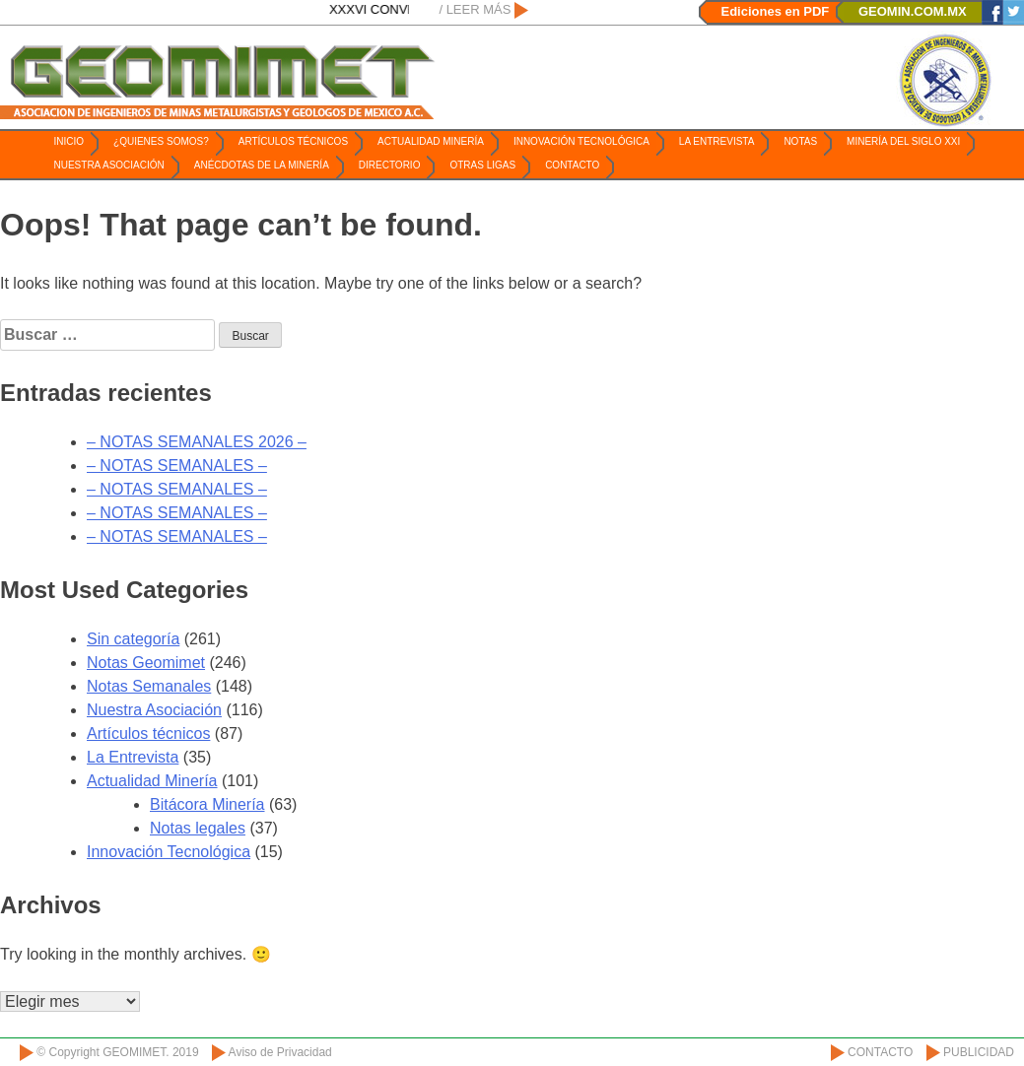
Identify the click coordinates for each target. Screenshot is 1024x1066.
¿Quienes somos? (161, 141)
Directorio (390, 165)
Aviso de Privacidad (280, 1052)
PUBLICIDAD (978, 1052)
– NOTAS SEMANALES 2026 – (197, 441)
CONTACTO (880, 1052)
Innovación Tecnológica (581, 141)
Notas (800, 141)
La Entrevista (717, 141)
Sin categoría (133, 639)
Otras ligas (482, 165)
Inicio (69, 141)
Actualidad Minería (430, 141)
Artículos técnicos (293, 141)
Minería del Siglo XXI (903, 141)
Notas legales (197, 828)
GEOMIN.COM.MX (912, 11)
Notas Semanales (149, 686)
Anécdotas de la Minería (261, 165)
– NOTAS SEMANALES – (177, 465)
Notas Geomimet (146, 662)
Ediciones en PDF (775, 11)
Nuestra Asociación (109, 165)
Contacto (572, 165)
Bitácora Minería (207, 804)
